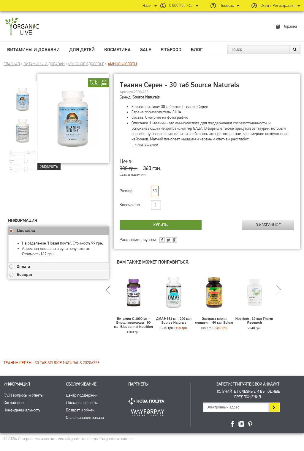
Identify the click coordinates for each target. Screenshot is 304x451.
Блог (197, 50)
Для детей (82, 50)
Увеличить (49, 166)
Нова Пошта (147, 401)
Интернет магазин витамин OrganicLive (22, 26)
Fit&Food (171, 50)
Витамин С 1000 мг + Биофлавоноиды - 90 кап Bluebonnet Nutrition (133, 322)
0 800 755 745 (181, 5)
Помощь (226, 5)
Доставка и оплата (82, 402)
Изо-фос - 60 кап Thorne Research (254, 320)
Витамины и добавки (33, 50)
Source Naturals (145, 97)
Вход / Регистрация (277, 5)
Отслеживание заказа (85, 417)
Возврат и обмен (80, 410)
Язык (146, 5)
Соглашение (15, 402)
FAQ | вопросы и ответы (23, 395)
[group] (22, 95)
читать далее (146, 144)
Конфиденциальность (22, 410)
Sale (145, 50)
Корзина (290, 26)
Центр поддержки (81, 395)
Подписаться (273, 407)
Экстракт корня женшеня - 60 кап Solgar (214, 320)
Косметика (117, 50)
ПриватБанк (147, 411)
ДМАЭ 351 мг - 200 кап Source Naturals (173, 320)
